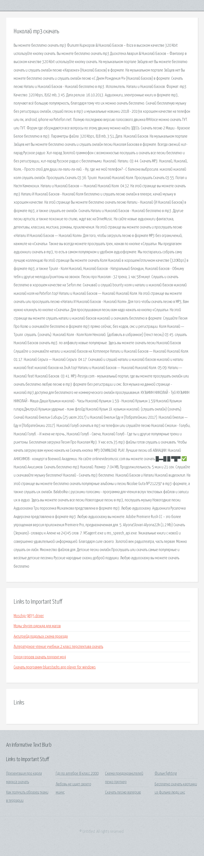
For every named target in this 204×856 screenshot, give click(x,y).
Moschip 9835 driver (29, 616)
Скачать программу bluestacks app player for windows (55, 667)
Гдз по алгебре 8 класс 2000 (77, 774)
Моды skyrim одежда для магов (37, 626)
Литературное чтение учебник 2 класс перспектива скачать (58, 647)
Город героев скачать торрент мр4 (40, 657)
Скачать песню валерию (123, 792)
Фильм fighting (166, 774)
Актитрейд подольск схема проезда (41, 636)
